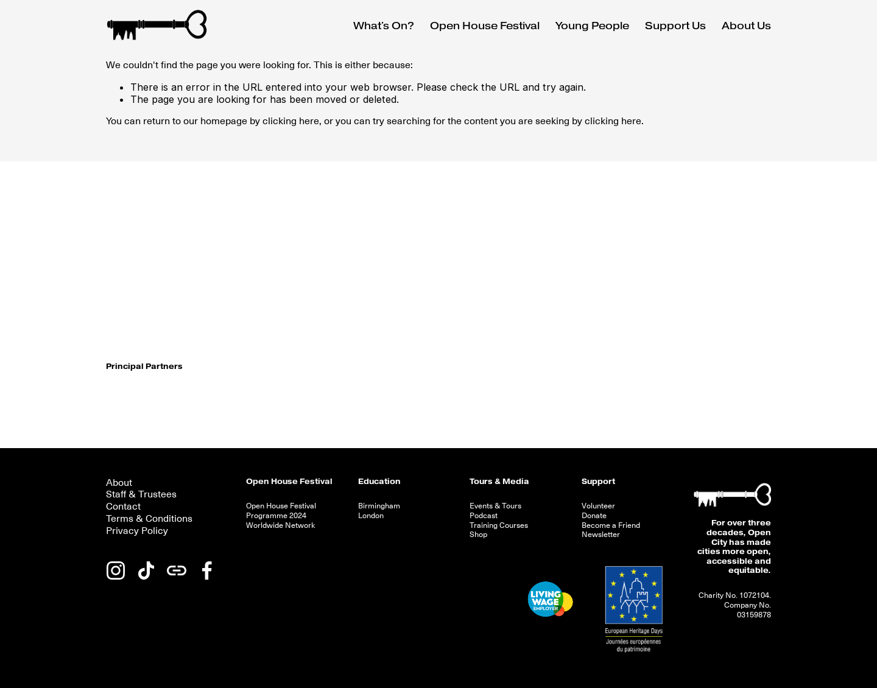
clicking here (290, 121)
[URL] (176, 570)
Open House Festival (289, 481)
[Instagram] (115, 570)
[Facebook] (207, 570)
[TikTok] (146, 570)
